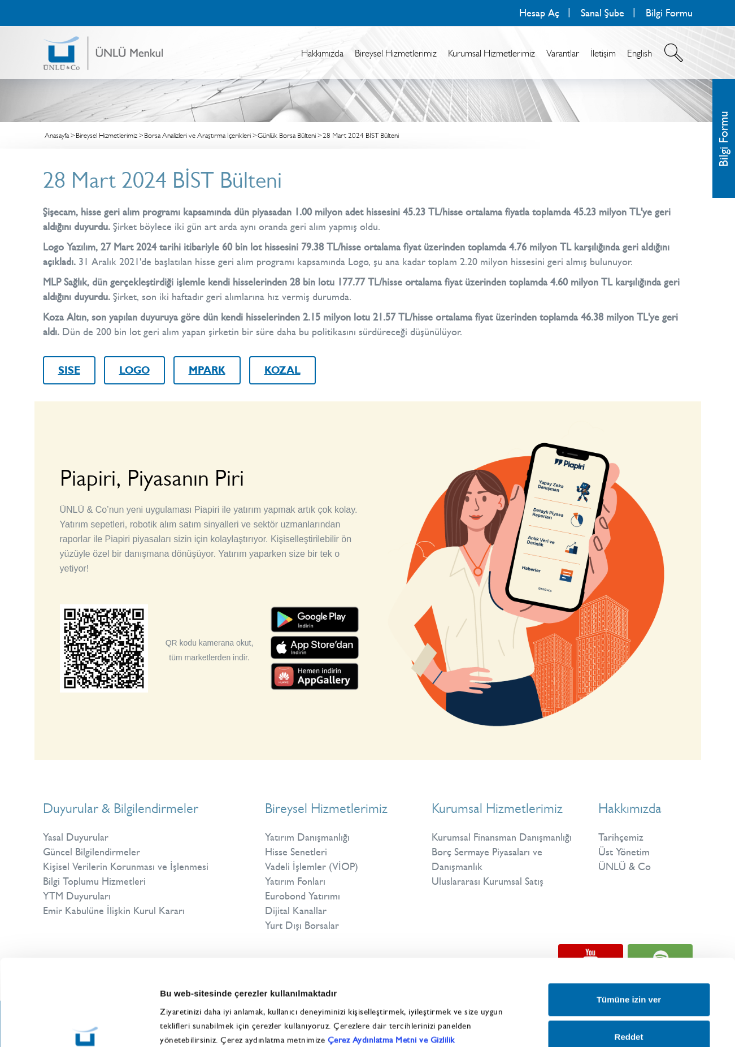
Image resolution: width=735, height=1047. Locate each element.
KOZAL (282, 370)
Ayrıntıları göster (594, 1013)
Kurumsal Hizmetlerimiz (491, 53)
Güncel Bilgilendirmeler (91, 852)
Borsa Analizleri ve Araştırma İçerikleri (197, 135)
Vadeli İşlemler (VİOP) (311, 866)
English (639, 53)
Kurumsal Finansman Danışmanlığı (502, 837)
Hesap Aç (539, 13)
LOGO (134, 370)
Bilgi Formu (669, 13)
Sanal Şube (602, 13)
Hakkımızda (322, 53)
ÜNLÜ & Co (624, 866)
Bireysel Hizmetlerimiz (396, 53)
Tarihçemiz (620, 837)
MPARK (207, 370)
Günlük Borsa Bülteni (287, 135)
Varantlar (562, 53)
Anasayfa (57, 135)
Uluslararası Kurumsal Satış (487, 881)
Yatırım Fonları (295, 881)
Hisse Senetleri (296, 852)
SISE (69, 370)
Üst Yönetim (624, 852)
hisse (205, 262)
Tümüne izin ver (629, 926)
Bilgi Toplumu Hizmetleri (94, 881)
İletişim (603, 53)
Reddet (629, 962)
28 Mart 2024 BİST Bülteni (361, 135)
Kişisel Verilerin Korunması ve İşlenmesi (125, 866)
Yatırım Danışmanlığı (307, 837)
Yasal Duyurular (75, 837)
